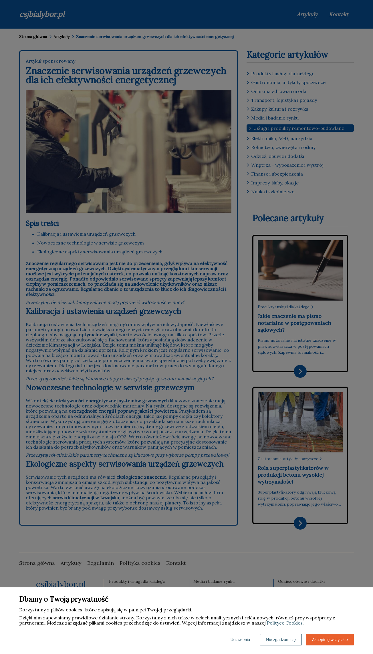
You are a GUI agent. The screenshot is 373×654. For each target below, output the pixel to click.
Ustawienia (240, 639)
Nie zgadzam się (281, 639)
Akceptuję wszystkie (330, 639)
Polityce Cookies (285, 623)
